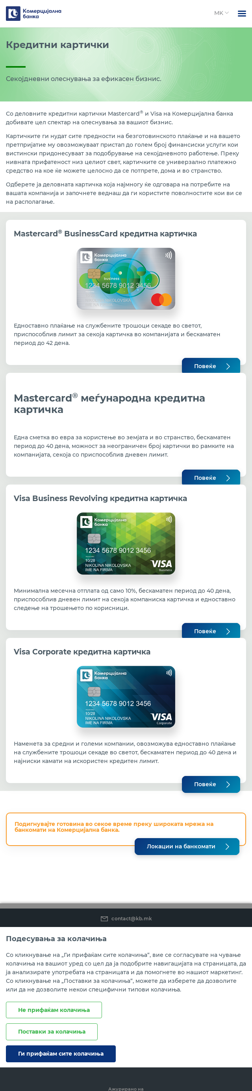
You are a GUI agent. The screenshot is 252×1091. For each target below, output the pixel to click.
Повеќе (205, 366)
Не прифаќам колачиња (54, 1010)
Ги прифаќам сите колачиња (61, 1053)
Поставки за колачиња (51, 1031)
